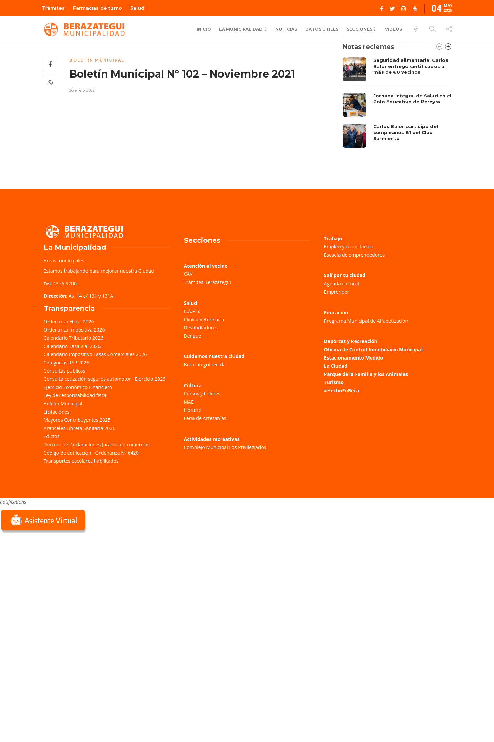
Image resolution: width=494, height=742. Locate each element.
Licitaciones (57, 411)
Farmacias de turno (97, 8)
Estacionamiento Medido (353, 357)
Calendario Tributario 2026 (73, 338)
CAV (188, 274)
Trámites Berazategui (207, 282)
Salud (137, 8)
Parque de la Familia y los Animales (366, 374)
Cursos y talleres (202, 393)
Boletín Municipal (96, 60)
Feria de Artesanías (205, 418)
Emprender (336, 291)
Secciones (359, 29)
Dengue (192, 336)
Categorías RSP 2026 (66, 362)
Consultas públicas (64, 370)
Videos (393, 29)
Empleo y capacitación (349, 246)
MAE (189, 402)
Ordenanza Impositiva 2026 (74, 329)
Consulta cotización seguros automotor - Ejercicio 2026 (105, 379)
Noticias (286, 29)
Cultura (193, 385)
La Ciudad (336, 366)
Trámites (53, 8)
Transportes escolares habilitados (81, 461)
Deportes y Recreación (350, 341)
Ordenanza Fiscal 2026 (69, 321)
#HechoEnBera (341, 390)
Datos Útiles (321, 29)
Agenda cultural (341, 283)
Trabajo (333, 238)
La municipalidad (241, 29)
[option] (397, 102)
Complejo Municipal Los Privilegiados (225, 447)
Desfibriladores (201, 327)
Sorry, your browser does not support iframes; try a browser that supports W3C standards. (51, 582)
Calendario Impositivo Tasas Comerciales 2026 (95, 354)
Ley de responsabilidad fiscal (76, 395)
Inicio (204, 29)
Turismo (334, 382)
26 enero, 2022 (82, 90)
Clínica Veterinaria (204, 319)
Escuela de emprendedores (354, 255)
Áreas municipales (64, 260)
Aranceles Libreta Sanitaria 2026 (80, 428)
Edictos (52, 436)
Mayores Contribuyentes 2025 (77, 420)
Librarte (192, 410)
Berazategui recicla (205, 364)
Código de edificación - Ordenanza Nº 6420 (91, 452)
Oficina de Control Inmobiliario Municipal (373, 349)
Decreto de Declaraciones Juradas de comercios (97, 444)
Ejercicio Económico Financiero (78, 387)
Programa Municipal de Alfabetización (366, 321)
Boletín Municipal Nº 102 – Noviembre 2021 (182, 74)
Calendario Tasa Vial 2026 (72, 346)
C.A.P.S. (192, 311)
